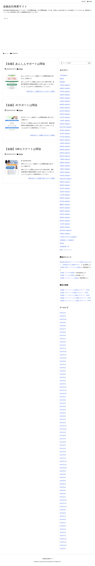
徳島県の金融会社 (65, 198)
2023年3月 (63, 377)
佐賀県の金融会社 (65, 214)
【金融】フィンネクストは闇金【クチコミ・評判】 (75, 295)
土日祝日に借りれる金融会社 (68, 237)
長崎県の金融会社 (65, 217)
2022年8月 (63, 400)
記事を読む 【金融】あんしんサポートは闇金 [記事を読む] (40, 91)
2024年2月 (63, 345)
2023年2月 (63, 380)
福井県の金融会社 (65, 140)
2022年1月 (63, 422)
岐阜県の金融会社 (65, 153)
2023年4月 (63, 374)
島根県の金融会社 (65, 185)
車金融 (62, 243)
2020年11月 (63, 464)
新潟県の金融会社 (65, 130)
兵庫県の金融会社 (65, 172)
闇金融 (21, 69)
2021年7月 (63, 439)
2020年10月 (63, 468)
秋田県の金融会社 (65, 98)
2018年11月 (63, 542)
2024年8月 (63, 325)
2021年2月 (63, 455)
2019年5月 (63, 522)
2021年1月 (63, 458)
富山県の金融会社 (65, 133)
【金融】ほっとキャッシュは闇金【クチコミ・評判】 (75, 300)
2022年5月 (63, 409)
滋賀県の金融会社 (65, 162)
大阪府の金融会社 (65, 169)
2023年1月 (63, 384)
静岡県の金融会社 (65, 149)
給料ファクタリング (66, 250)
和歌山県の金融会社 (66, 178)
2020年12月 (63, 461)
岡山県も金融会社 (65, 188)
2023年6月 (63, 367)
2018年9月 (63, 548)
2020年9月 (63, 471)
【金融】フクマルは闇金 (67, 272)
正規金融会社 (64, 75)
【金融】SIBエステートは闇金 (23, 148)
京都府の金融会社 (65, 166)
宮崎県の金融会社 (65, 227)
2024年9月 (63, 322)
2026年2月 (63, 313)
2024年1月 (63, 348)
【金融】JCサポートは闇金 (21, 105)
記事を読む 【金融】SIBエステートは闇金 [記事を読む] (41, 178)
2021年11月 (63, 426)
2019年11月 (63, 503)
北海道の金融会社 (65, 85)
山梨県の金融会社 (65, 143)
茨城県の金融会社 (65, 107)
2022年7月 (63, 403)
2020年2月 (63, 493)
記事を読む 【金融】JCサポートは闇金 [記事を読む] (42, 135)
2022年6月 (63, 406)
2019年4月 (63, 526)
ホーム (6, 53)
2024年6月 (63, 332)
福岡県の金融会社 (65, 211)
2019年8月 (63, 513)
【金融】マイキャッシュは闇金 (69, 278)
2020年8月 (63, 474)
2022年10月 (63, 393)
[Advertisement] (47, 35)
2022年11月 (63, 390)
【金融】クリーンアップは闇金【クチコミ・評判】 (75, 290)
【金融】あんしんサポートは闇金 (25, 63)
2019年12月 (63, 500)
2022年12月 (63, 387)
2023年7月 (63, 364)
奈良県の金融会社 (65, 175)
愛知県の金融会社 (65, 156)
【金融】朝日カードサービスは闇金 (70, 267)
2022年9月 (63, 397)
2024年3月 (63, 342)
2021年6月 (63, 442)
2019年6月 (63, 519)
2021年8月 (63, 435)
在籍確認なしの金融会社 (67, 240)
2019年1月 (63, 535)
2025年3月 (63, 316)
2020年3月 (63, 490)
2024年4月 (63, 338)
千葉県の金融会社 (65, 120)
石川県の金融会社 (65, 137)
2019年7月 (63, 516)
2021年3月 (63, 451)
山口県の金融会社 (65, 195)
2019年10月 (63, 506)
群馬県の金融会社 (65, 114)
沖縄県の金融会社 (65, 233)
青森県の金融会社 (65, 88)
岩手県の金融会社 (65, 91)
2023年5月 (63, 371)
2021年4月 (63, 448)
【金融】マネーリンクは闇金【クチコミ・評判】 (74, 292)
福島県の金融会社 (65, 104)
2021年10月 (63, 429)
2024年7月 (63, 329)
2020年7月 (63, 477)
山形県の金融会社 (65, 101)
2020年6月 (63, 480)
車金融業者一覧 (64, 246)
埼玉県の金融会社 (65, 117)
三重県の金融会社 (65, 159)
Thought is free (57, 561)
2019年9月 (63, 510)
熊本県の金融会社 (65, 220)
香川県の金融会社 (65, 201)
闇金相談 (62, 82)
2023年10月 (63, 358)
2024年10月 (63, 319)
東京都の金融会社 (65, 124)
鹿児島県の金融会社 (66, 230)
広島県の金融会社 (65, 191)
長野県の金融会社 (65, 146)
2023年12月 (63, 351)
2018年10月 (63, 545)
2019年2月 (63, 532)
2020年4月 (63, 487)
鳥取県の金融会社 (65, 182)
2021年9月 (63, 432)
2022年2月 (63, 419)
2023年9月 (63, 361)
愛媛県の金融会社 (65, 204)
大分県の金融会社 (65, 224)
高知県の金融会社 (65, 208)
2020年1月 (63, 497)
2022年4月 (63, 413)
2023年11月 (63, 355)
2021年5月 (63, 445)
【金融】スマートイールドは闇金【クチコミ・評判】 (75, 298)
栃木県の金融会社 (65, 111)
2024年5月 (63, 335)
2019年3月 (63, 529)
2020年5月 (63, 484)
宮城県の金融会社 (65, 95)
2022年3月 (63, 416)
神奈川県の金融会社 (66, 127)
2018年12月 (63, 539)
